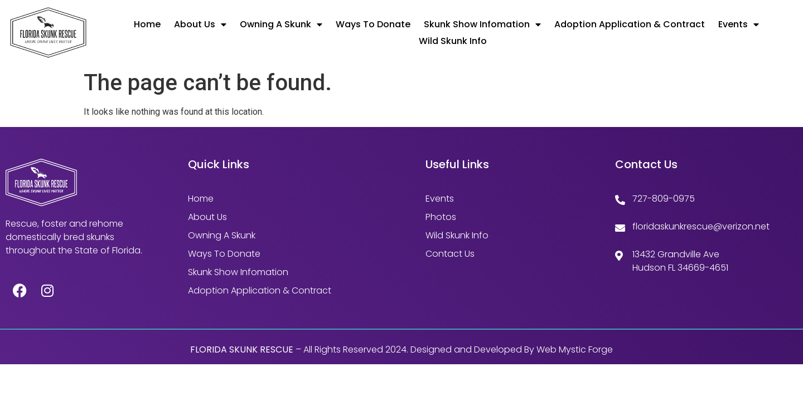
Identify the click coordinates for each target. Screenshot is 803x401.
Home (147, 24)
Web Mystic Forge (574, 349)
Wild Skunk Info (453, 41)
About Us (200, 24)
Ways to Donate (373, 24)
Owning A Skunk (281, 24)
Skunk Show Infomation (482, 24)
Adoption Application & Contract (629, 24)
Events (738, 24)
